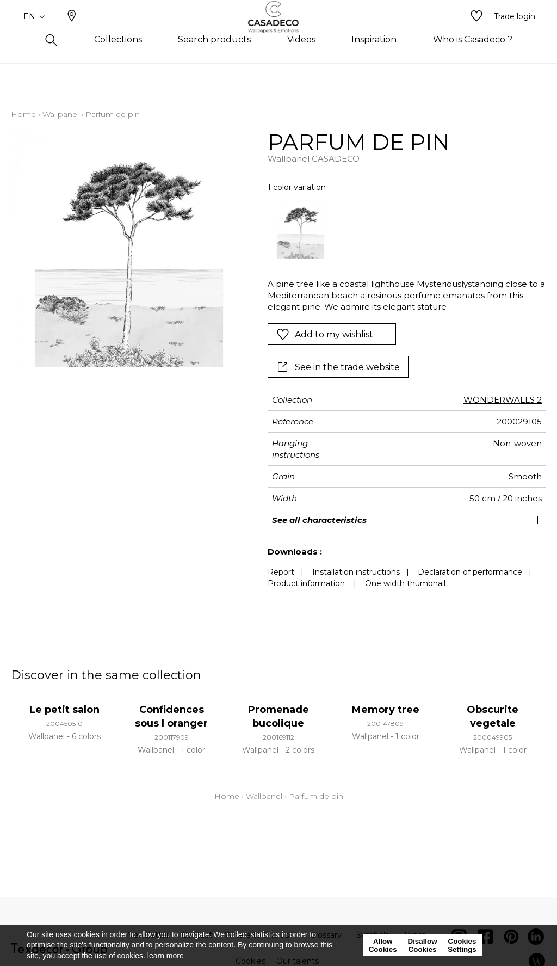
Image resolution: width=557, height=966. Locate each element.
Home (23, 114)
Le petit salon (64, 710)
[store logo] (279, 34)
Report (281, 572)
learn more (165, 955)
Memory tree (385, 710)
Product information (306, 583)
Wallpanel (60, 114)
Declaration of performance (470, 572)
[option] (301, 230)
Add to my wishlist (324, 334)
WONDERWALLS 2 (502, 400)
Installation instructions (356, 572)
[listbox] (401, 230)
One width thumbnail (405, 583)
